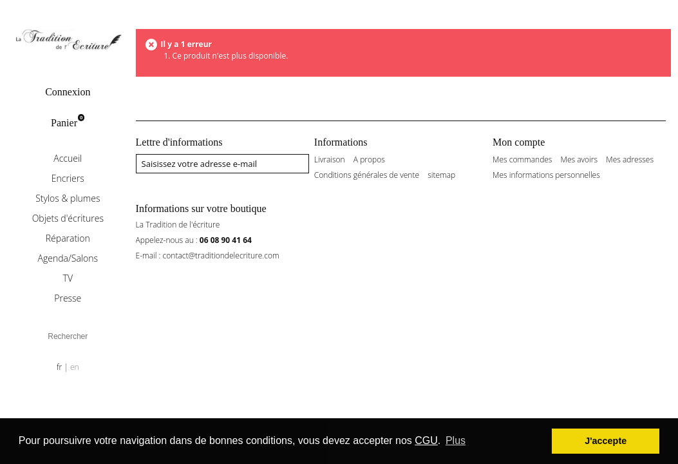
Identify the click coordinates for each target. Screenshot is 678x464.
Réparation (68, 238)
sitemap (441, 175)
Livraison (329, 160)
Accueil (67, 158)
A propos (369, 160)
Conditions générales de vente (366, 175)
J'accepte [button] (605, 441)
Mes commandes (522, 160)
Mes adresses (630, 160)
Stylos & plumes (67, 198)
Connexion (67, 91)
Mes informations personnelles (546, 175)
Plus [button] (456, 440)
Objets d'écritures (68, 218)
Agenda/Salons (68, 258)
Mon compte (519, 142)
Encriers (68, 178)
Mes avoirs (579, 160)
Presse (67, 298)
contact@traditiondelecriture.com (221, 255)
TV (68, 278)
